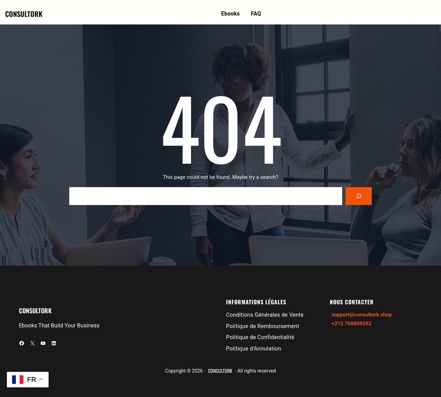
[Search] (359, 196)
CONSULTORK (23, 14)
